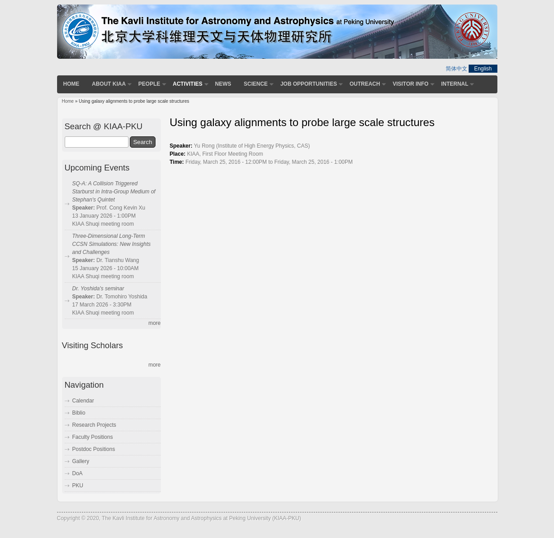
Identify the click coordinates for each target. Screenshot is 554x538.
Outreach (365, 84)
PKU (78, 485)
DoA (77, 473)
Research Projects (94, 425)
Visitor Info (411, 84)
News (223, 84)
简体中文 (456, 69)
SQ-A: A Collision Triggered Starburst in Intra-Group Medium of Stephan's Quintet (113, 191)
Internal (455, 84)
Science (256, 84)
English (483, 69)
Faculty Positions (92, 437)
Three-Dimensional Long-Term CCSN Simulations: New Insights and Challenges (111, 244)
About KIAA (109, 84)
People (149, 84)
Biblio (78, 413)
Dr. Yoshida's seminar (98, 288)
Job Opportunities (308, 84)
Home (71, 84)
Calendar (83, 401)
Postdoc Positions (93, 449)
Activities (188, 84)
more (154, 323)
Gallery (80, 461)
